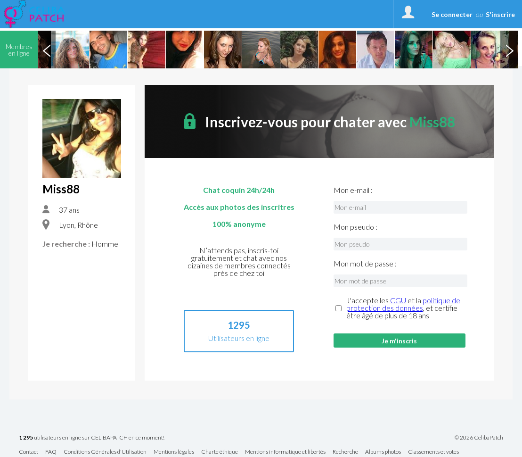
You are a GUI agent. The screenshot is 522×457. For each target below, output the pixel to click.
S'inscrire (500, 14)
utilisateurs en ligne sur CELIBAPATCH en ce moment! (91, 438)
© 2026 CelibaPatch (479, 437)
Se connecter (452, 14)
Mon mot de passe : (365, 263)
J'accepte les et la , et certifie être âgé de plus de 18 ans (403, 308)
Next (509, 49)
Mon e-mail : (353, 190)
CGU (398, 300)
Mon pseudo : (355, 227)
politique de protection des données (403, 304)
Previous (47, 49)
